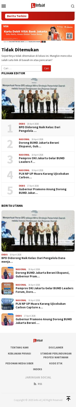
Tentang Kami (19, 347)
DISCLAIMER (56, 347)
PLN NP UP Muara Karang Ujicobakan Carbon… (44, 175)
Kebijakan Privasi (19, 353)
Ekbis (22, 123)
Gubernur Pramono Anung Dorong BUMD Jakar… (42, 191)
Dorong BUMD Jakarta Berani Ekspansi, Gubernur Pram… (43, 274)
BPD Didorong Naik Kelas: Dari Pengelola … (39, 129)
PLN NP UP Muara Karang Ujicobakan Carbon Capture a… (41, 305)
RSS (37, 384)
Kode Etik (55, 363)
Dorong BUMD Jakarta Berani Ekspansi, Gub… (39, 144)
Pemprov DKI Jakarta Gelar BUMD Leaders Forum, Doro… (44, 290)
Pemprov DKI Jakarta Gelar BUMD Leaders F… (42, 160)
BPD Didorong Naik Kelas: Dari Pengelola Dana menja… (33, 259)
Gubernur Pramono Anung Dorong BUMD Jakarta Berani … (44, 321)
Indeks (37, 369)
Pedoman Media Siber (19, 363)
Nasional (24, 139)
